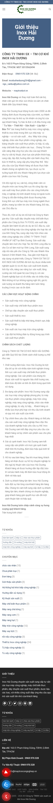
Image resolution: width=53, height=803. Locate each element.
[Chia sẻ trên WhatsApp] (4, 703)
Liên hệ (30, 792)
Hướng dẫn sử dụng (12, 593)
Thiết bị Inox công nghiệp (14, 642)
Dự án (22, 792)
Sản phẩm (33, 790)
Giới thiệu (22, 790)
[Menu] (4, 9)
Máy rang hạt (8, 620)
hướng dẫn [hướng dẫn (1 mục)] (7, 542)
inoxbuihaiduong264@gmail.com (25, 80)
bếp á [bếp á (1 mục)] (18, 538)
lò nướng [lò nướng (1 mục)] (18, 542)
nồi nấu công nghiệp (12, 636)
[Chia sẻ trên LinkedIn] (30, 703)
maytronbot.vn (21, 90)
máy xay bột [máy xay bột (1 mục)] (28, 547)
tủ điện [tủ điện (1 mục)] (46, 547)
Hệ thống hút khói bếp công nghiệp (19, 587)
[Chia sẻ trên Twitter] (15, 703)
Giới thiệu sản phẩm (11, 582)
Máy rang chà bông (11, 609)
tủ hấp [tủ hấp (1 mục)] (38, 547)
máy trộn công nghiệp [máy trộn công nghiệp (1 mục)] (12, 547)
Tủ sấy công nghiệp (11, 653)
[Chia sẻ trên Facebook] (9, 703)
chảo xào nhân (9, 565)
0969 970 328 (22, 73)
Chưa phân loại (9, 571)
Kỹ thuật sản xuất (10, 598)
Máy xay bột (8, 631)
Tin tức (43, 790)
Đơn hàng (6, 576)
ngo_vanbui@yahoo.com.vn (16, 84)
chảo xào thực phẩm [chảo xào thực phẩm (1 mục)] (31, 538)
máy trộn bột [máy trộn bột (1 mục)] (29, 542)
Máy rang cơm (9, 615)
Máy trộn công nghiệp (12, 625)
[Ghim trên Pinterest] (25, 703)
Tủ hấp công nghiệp (11, 647)
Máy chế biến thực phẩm (14, 603)
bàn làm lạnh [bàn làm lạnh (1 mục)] (8, 538)
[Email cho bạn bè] (20, 703)
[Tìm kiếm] (50, 9)
